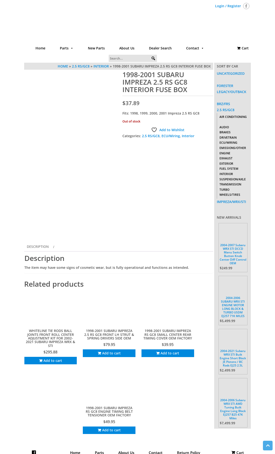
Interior (188, 136)
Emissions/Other (232, 148)
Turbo (224, 190)
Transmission (230, 184)
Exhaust (226, 158)
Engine (224, 153)
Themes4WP (167, 446)
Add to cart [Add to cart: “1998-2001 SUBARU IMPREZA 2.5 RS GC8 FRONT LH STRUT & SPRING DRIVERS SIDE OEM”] (96, 399)
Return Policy (188, 433)
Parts (66, 48)
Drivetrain (228, 138)
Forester (225, 85)
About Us (126, 48)
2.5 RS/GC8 (151, 136)
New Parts (96, 48)
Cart (245, 48)
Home (40, 48)
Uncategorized (231, 73)
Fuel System (228, 169)
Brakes (225, 132)
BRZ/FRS (223, 104)
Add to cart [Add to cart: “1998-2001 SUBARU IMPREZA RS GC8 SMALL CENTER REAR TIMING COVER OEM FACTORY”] (144, 399)
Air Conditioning (233, 117)
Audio (224, 127)
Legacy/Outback (231, 91)
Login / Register (228, 6)
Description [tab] (38, 293)
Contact (195, 48)
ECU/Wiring (171, 136)
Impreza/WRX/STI (231, 201)
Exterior (226, 164)
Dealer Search (160, 48)
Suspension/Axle (232, 179)
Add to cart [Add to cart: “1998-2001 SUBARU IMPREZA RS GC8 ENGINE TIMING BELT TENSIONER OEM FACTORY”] (193, 399)
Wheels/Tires (229, 195)
